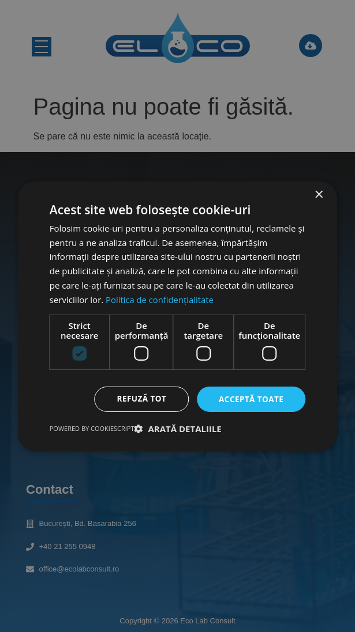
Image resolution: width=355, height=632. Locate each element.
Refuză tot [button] (139, 398)
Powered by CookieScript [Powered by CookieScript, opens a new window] (92, 428)
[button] (178, 428)
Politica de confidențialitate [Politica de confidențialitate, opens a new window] (160, 299)
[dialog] (178, 316)
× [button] (318, 194)
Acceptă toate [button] (250, 398)
